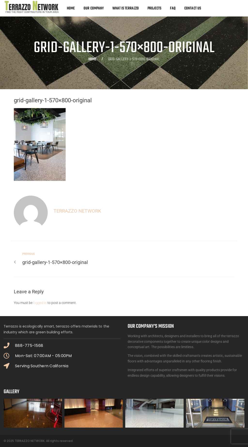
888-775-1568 (29, 345)
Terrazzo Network (77, 211)
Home (92, 60)
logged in (40, 303)
